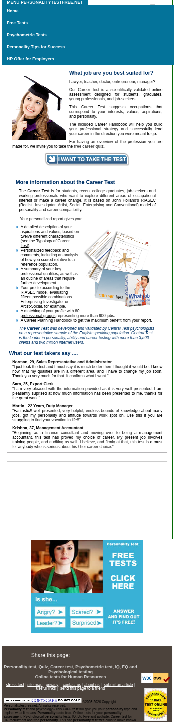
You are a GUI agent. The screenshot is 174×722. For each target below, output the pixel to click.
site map (34, 684)
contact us (72, 684)
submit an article (118, 684)
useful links (46, 688)
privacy (52, 684)
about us (91, 684)
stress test (15, 684)
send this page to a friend (82, 688)
